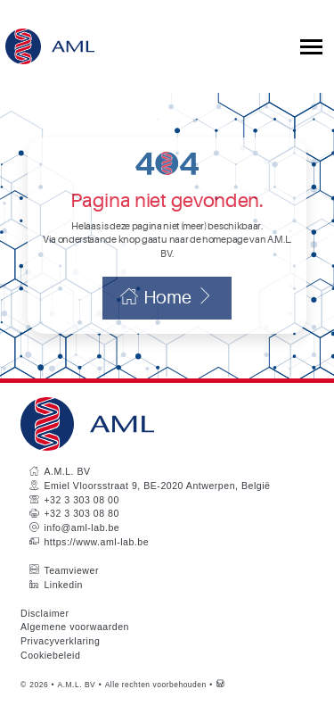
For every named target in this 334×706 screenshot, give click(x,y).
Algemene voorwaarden (74, 626)
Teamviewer (71, 570)
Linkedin (63, 584)
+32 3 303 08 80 (81, 513)
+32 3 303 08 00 (81, 499)
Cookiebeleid (50, 655)
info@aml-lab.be (81, 527)
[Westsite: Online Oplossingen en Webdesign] (220, 684)
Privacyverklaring (60, 640)
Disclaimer (44, 613)
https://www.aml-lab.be (96, 541)
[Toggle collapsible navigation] (311, 46)
